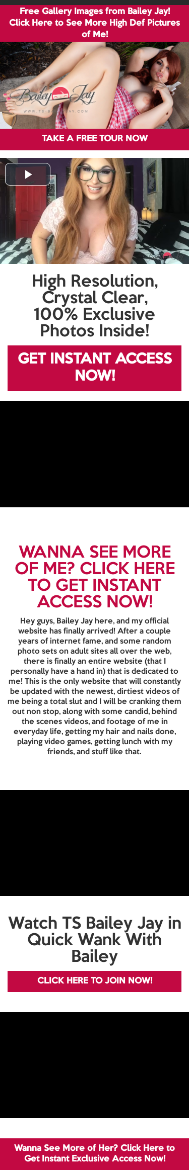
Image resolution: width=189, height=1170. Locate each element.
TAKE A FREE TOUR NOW (95, 139)
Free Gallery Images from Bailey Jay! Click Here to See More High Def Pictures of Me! (94, 23)
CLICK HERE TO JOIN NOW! (94, 981)
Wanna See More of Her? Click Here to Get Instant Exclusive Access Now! (94, 1153)
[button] (27, 174)
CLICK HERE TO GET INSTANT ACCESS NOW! (101, 586)
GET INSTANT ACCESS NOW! (95, 368)
